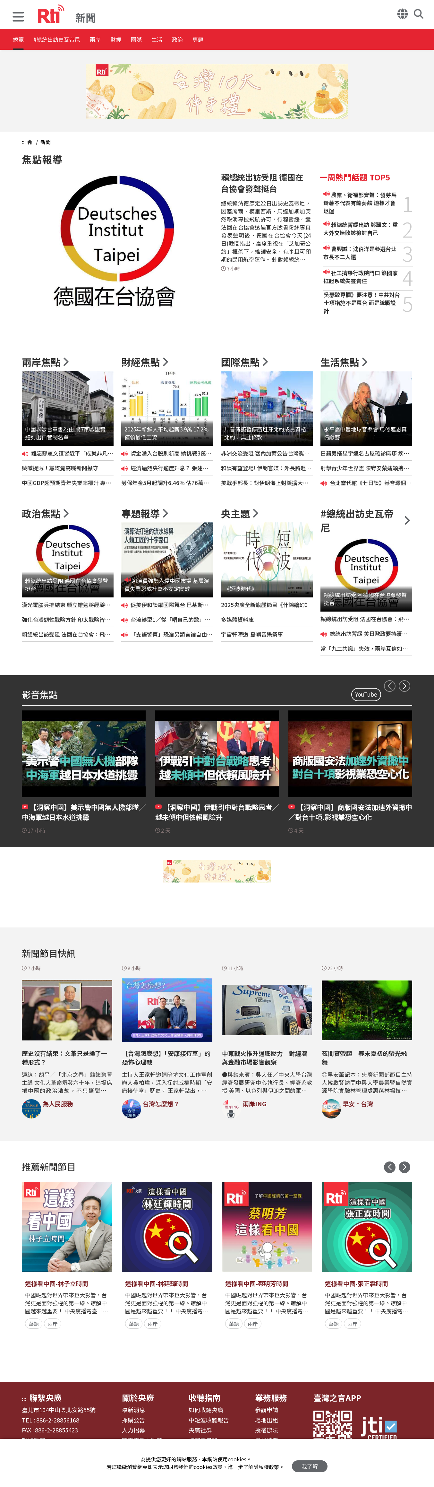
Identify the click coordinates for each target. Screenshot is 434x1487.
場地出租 (266, 1420)
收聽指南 (205, 1397)
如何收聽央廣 (206, 1409)
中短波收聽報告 (209, 1420)
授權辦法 (266, 1430)
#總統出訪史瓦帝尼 (69, 40)
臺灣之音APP (337, 1397)
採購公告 (133, 1420)
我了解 (310, 1463)
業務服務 (271, 1397)
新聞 (45, 142)
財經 (148, 40)
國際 (177, 40)
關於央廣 (138, 1397)
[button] (18, 17)
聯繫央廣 (46, 1397)
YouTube (366, 694)
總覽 (19, 40)
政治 (234, 40)
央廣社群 (200, 1430)
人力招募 (133, 1430)
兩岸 (119, 40)
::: (24, 142)
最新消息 (133, 1409)
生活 (206, 40)
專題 (263, 40)
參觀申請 (266, 1409)
